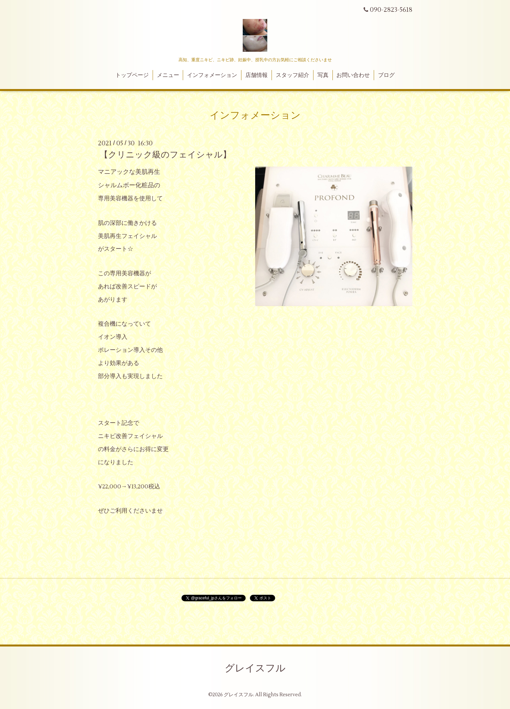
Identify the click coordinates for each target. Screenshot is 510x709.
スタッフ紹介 (292, 75)
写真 (323, 75)
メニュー (168, 75)
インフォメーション (212, 75)
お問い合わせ (353, 75)
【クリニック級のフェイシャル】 (165, 154)
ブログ (386, 75)
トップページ (132, 75)
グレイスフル (255, 668)
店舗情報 (256, 75)
